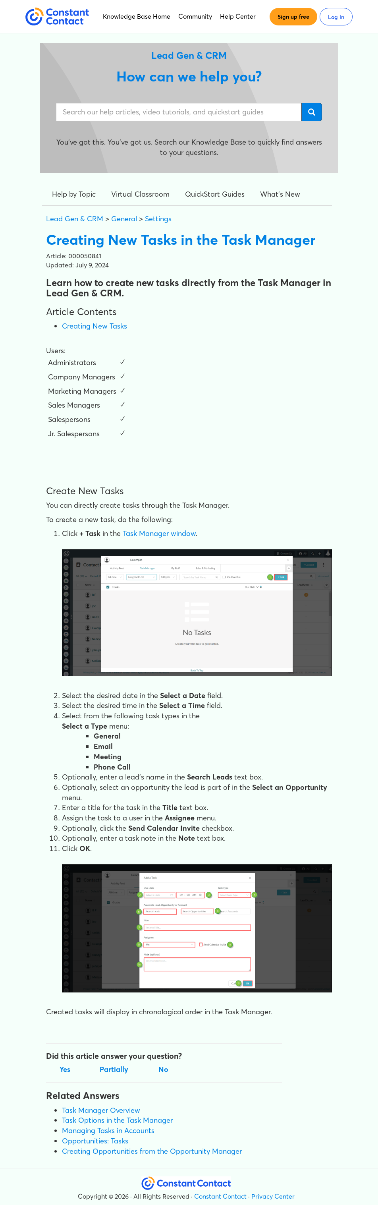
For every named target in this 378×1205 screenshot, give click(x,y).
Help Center (238, 16)
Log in (336, 17)
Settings (158, 218)
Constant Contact (220, 1196)
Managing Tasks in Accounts (108, 1130)
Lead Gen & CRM (74, 218)
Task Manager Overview (101, 1110)
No (163, 1069)
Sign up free (293, 16)
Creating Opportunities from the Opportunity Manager (152, 1151)
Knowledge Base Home (136, 16)
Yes (65, 1069)
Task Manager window (159, 533)
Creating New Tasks (94, 326)
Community (195, 16)
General (124, 218)
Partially (114, 1069)
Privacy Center (273, 1196)
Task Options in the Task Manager (117, 1120)
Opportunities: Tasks (95, 1140)
